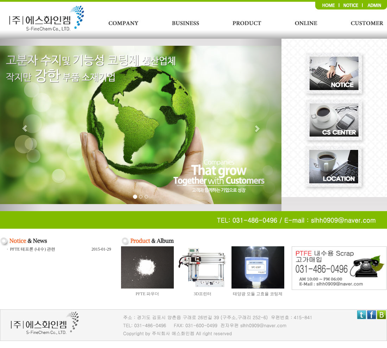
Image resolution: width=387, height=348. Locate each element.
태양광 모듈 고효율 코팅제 (258, 293)
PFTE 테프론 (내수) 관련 (32, 249)
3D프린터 (202, 293)
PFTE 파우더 (147, 293)
